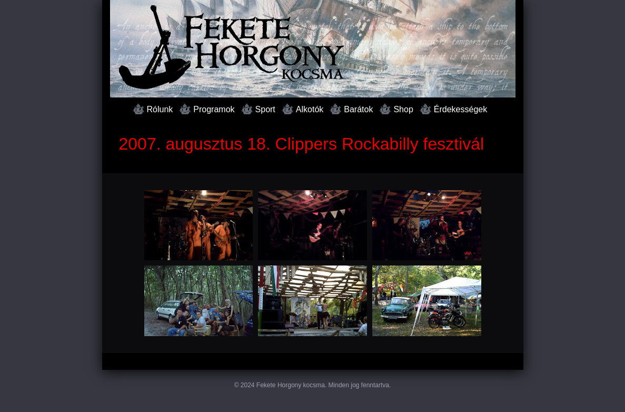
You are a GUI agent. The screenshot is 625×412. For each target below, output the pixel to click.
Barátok (358, 109)
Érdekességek (460, 109)
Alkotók (309, 109)
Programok (213, 109)
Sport (265, 109)
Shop (403, 109)
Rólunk (160, 109)
